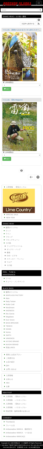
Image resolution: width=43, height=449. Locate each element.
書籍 (8, 252)
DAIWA (7, 329)
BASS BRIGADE (11, 323)
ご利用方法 (9, 358)
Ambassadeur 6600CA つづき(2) (17, 433)
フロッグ (8, 237)
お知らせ (8, 379)
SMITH (7, 335)
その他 (7, 243)
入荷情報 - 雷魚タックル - (15, 187)
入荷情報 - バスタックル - (15, 400)
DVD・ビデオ (11, 256)
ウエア (9, 262)
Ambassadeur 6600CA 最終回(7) (17, 429)
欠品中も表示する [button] (28, 24)
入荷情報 (8, 375)
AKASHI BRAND (10, 344)
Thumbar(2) (9, 422)
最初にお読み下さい (12, 355)
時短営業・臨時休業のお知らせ (16, 411)
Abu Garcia (8, 314)
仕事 (6, 386)
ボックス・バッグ (13, 249)
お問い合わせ (9, 369)
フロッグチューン (11, 240)
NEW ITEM (9, 218)
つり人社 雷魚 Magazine (13, 100)
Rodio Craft (8, 304)
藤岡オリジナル (10, 228)
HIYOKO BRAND (11, 341)
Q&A (6, 365)
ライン (7, 234)
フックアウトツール (14, 246)
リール (7, 278)
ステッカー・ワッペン (15, 259)
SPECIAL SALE (10, 215)
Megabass (8, 317)
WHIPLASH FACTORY (13, 295)
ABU (6, 383)
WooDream (8, 308)
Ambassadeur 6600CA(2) (14, 436)
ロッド (7, 231)
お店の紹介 (9, 362)
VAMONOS (8, 338)
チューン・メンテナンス (14, 281)
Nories (7, 332)
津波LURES (9, 347)
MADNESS (8, 311)
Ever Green (9, 320)
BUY (7, 89)
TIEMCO (7, 326)
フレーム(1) (9, 425)
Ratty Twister (9, 301)
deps (6, 298)
